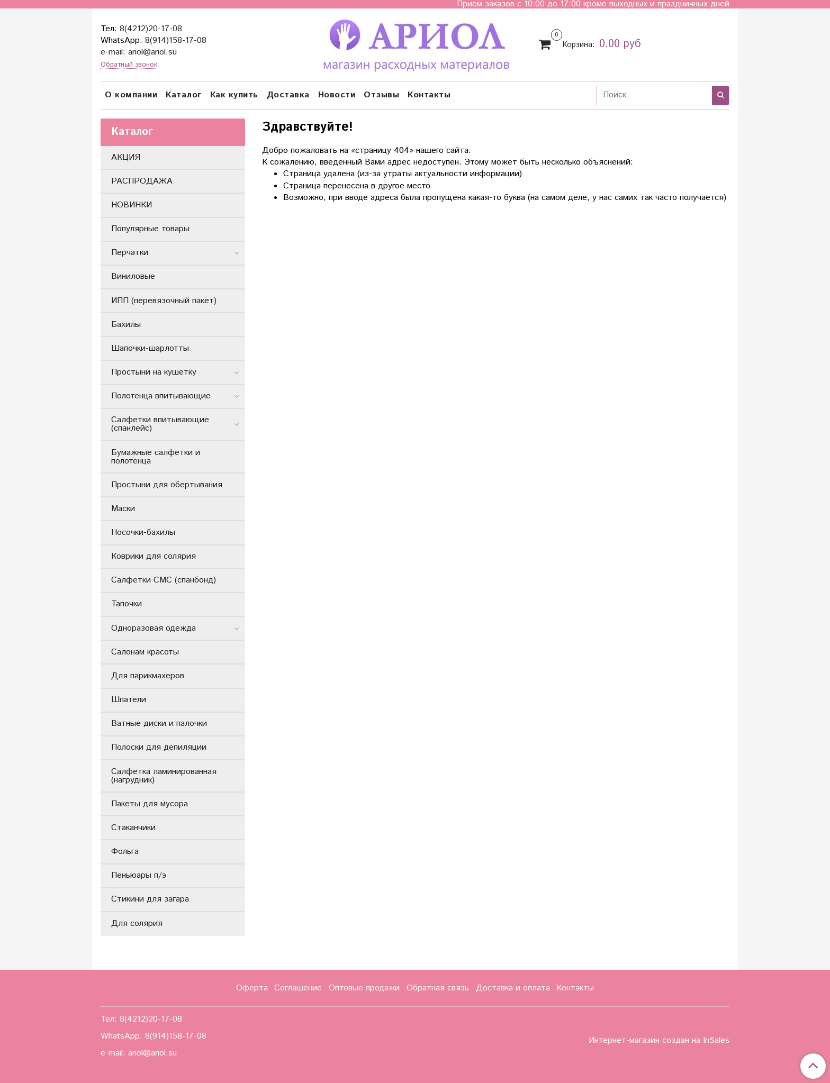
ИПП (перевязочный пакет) (163, 301)
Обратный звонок (129, 65)
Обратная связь (438, 988)
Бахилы (126, 324)
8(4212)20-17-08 (151, 29)
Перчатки (129, 253)
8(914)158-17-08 (175, 40)
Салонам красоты (145, 652)
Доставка (288, 95)
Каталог (184, 95)
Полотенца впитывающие (161, 396)
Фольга (125, 851)
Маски (123, 509)
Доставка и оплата (513, 988)
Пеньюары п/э (138, 875)
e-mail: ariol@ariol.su (139, 52)
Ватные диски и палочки (159, 723)
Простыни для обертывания (166, 485)
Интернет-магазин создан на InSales (659, 1040)
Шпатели (128, 700)
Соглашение (298, 988)
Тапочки (126, 604)
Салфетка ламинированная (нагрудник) (163, 776)
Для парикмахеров (147, 676)
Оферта (252, 988)
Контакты (429, 95)
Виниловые (133, 276)
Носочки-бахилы (143, 532)
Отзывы (381, 95)
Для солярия (137, 923)
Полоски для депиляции (158, 747)
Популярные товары (150, 229)
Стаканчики (133, 828)
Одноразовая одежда (153, 628)
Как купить (234, 95)
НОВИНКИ (131, 205)
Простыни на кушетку (153, 372)
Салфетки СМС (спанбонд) (163, 580)
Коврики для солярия (153, 556)
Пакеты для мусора (149, 804)
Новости (337, 95)
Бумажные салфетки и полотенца (155, 457)
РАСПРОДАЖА (142, 181)
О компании (131, 95)
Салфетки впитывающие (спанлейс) (160, 424)
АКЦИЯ (125, 157)
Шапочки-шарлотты (150, 348)
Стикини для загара (150, 899)
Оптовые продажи (364, 988)
